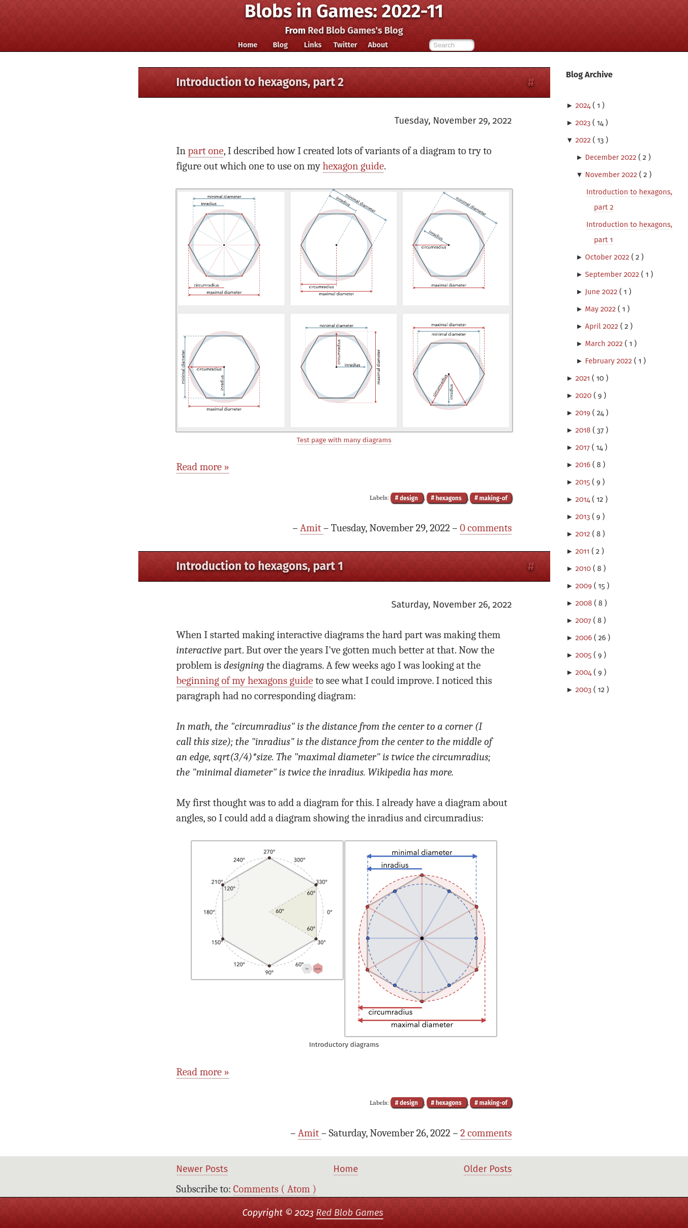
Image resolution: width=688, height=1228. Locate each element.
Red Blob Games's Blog (355, 30)
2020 (584, 395)
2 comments (486, 1133)
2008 (584, 603)
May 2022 (601, 308)
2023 (583, 122)
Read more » (202, 467)
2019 (583, 412)
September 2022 (613, 274)
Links (313, 45)
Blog (280, 45)
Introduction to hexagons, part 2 (260, 82)
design (408, 497)
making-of (492, 497)
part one (206, 151)
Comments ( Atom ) (275, 1189)
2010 (584, 568)
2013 (583, 516)
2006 (584, 637)
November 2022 (612, 174)
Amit (311, 528)
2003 (584, 689)
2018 (583, 430)
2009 (584, 585)
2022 (583, 140)
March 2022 (605, 343)
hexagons (448, 497)
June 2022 (602, 291)
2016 (583, 464)
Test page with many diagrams (343, 440)
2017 (583, 447)
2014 (583, 499)
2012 (583, 533)
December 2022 (612, 157)
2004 (584, 672)
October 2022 (608, 257)
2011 (583, 551)
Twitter (345, 45)
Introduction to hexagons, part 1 (259, 566)
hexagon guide (353, 166)
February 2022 (609, 360)
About (377, 45)
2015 (583, 482)
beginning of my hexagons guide (244, 681)
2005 (584, 655)
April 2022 (602, 326)
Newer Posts (202, 1169)
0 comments (486, 528)
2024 (583, 105)
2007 (584, 620)
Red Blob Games (349, 1212)
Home (247, 45)
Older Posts (488, 1169)
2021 (583, 378)
